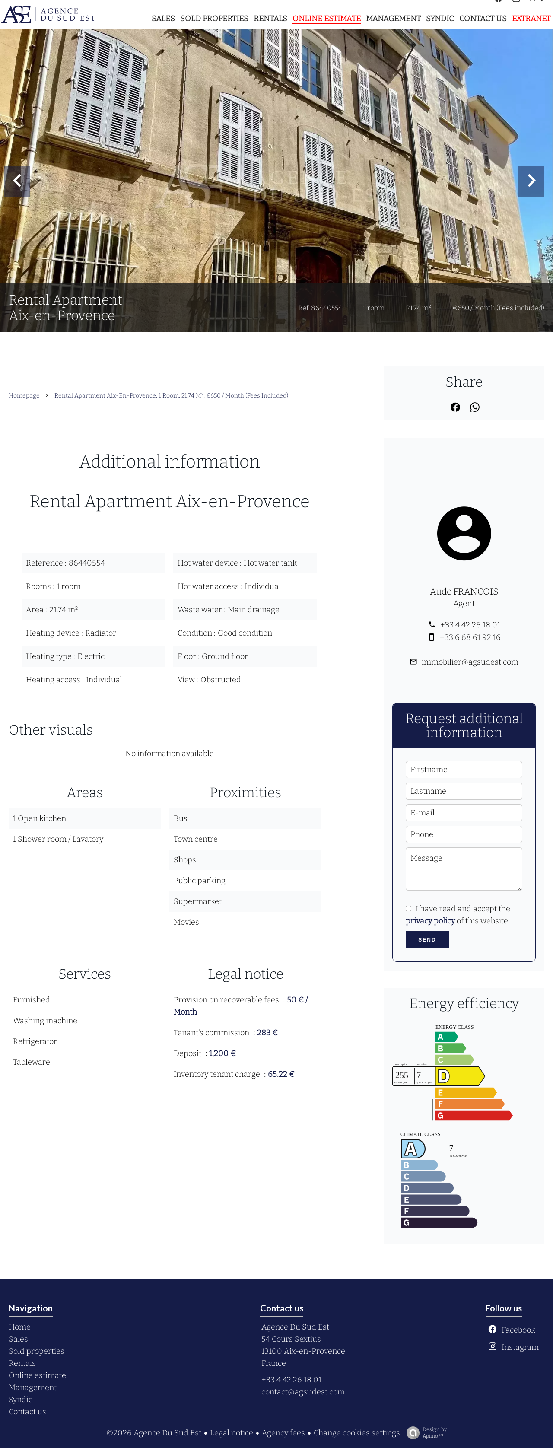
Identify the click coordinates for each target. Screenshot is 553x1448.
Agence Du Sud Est (295, 1327)
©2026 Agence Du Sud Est (153, 1433)
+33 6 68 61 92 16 (470, 637)
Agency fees (283, 1433)
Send (427, 940)
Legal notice (231, 1433)
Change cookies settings (357, 1433)
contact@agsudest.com (303, 1392)
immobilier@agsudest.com (470, 662)
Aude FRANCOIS (464, 591)
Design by (424, 1432)
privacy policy (430, 921)
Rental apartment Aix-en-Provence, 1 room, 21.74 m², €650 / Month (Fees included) (171, 395)
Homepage (24, 395)
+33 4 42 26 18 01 (470, 625)
